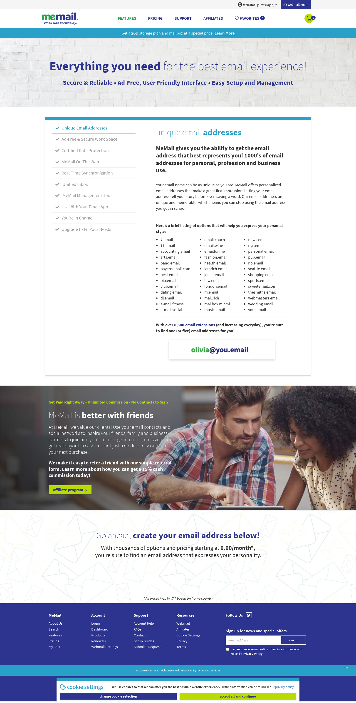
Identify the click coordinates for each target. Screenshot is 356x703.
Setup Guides (144, 641)
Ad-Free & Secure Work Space (86, 139)
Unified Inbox (71, 184)
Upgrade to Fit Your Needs (83, 229)
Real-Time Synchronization (84, 173)
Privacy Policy (188, 670)
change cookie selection (118, 696)
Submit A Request (147, 646)
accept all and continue (238, 696)
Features (55, 635)
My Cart (54, 646)
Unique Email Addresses (81, 128)
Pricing (54, 641)
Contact (140, 635)
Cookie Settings (188, 635)
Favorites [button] (250, 18)
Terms (181, 646)
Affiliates (183, 629)
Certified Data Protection (82, 150)
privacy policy (284, 687)
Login (95, 623)
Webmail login (295, 5)
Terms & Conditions (209, 670)
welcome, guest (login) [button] (257, 4)
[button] (309, 19)
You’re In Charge (73, 218)
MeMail (148, 670)
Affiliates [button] (213, 18)
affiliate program (70, 489)
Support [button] (183, 18)
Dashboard (99, 629)
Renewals (98, 641)
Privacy (181, 641)
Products (98, 635)
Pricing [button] (155, 18)
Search (54, 629)
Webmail (183, 623)
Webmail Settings (104, 646)
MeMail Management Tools (84, 195)
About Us (55, 623)
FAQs (137, 629)
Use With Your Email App (81, 206)
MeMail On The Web (77, 162)
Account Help (144, 623)
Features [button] (127, 18)
